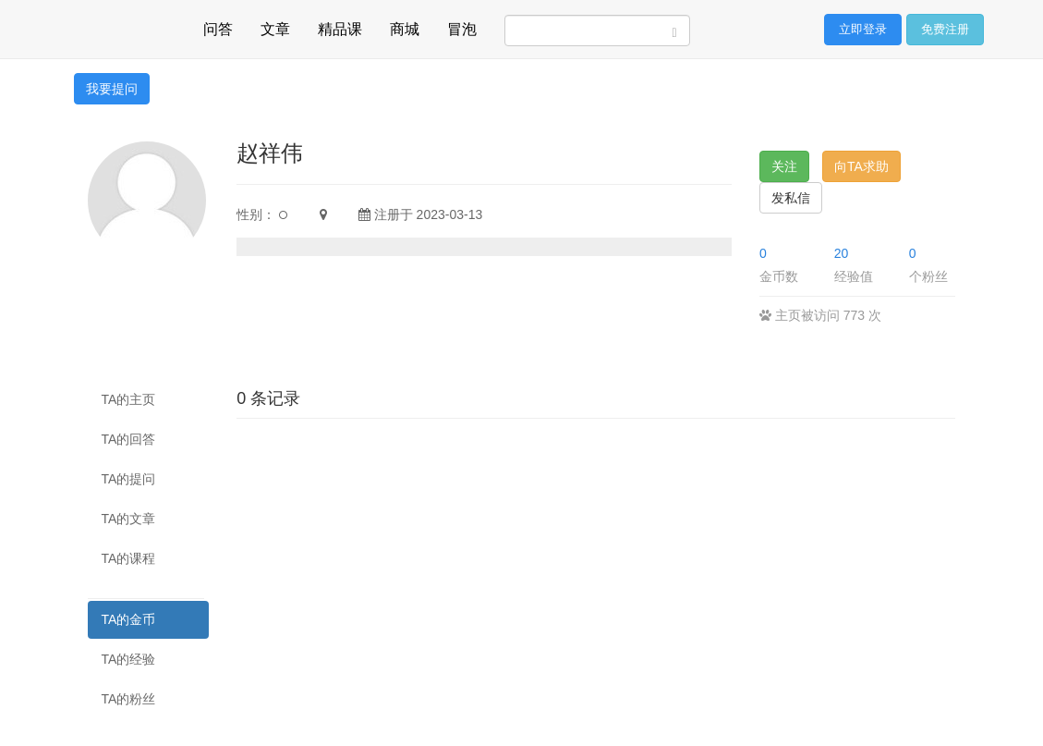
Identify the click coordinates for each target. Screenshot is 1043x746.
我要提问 (112, 88)
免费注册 (945, 29)
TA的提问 (129, 478)
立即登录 (863, 29)
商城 (404, 26)
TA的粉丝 (129, 698)
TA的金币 (129, 619)
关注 (784, 166)
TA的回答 (129, 439)
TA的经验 (129, 659)
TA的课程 (129, 558)
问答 (218, 26)
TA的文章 (129, 518)
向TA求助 (861, 166)
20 (841, 253)
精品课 (340, 26)
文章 (275, 26)
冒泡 (462, 26)
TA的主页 (129, 399)
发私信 (790, 197)
